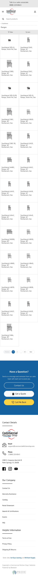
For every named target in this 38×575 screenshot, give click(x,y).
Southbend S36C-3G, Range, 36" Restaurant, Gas (9, 145)
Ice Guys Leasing (16, 558)
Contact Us (19, 385)
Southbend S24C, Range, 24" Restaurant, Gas (26, 73)
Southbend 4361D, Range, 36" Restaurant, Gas (26, 121)
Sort (28, 32)
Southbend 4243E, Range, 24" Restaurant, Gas (26, 193)
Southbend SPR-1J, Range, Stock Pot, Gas (9, 48)
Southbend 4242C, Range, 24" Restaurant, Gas (8, 313)
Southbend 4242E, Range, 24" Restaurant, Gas (26, 313)
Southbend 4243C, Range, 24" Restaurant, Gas (8, 193)
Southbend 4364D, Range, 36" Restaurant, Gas (27, 265)
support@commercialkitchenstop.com (21, 446)
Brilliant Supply (30, 558)
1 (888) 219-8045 (14, 454)
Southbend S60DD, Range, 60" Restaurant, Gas (8, 241)
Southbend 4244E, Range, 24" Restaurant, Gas (26, 217)
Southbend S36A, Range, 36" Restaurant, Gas (8, 337)
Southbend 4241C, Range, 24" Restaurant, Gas (26, 169)
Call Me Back (19, 402)
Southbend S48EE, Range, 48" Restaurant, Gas (8, 169)
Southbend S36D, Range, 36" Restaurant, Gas (8, 73)
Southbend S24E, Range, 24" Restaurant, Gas (26, 49)
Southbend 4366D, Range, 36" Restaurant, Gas (8, 265)
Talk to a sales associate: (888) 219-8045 (19, 3)
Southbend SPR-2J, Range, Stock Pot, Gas (28, 96)
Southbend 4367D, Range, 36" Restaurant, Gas (8, 289)
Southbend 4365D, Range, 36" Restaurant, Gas (27, 241)
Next (31, 352)
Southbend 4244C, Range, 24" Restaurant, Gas (8, 217)
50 (25, 352)
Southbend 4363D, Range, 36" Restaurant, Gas (26, 289)
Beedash (14, 568)
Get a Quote (19, 393)
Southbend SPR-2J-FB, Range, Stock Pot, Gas (9, 96)
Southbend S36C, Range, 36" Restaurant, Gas (8, 121)
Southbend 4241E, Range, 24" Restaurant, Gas (26, 145)
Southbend (5, 23)
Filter (10, 32)
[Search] (19, 19)
